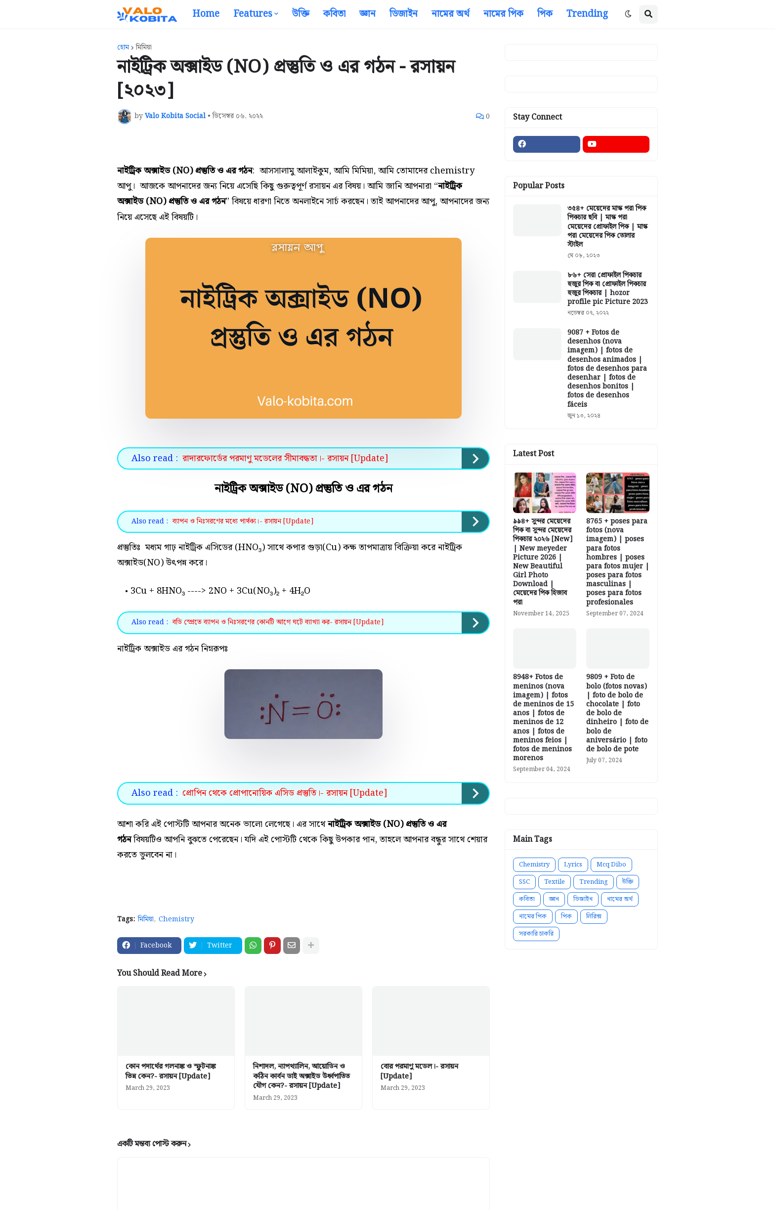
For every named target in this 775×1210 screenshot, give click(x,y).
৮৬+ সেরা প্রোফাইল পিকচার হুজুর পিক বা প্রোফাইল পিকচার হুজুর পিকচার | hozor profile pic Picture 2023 (607, 289)
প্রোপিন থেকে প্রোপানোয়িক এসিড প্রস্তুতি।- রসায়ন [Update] (284, 793)
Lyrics (573, 865)
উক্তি (627, 882)
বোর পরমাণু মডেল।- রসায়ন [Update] (419, 1071)
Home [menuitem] (205, 14)
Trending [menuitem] (587, 14)
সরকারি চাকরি (536, 934)
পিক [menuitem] (545, 14)
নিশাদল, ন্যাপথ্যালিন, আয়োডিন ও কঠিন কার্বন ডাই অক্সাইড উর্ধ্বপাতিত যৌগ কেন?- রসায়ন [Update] (301, 1076)
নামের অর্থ (620, 899)
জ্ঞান (554, 899)
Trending (593, 882)
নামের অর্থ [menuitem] (450, 14)
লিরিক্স (594, 916)
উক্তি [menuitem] (300, 14)
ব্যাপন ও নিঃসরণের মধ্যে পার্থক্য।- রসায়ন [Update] (242, 521)
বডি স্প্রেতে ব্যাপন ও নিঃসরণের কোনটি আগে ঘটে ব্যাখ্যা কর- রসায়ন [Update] (278, 622)
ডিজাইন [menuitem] (403, 14)
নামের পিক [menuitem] (503, 14)
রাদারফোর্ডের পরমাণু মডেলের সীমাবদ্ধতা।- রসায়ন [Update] (285, 458)
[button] (628, 14)
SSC (524, 882)
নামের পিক (533, 916)
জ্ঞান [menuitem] (367, 14)
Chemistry (176, 920)
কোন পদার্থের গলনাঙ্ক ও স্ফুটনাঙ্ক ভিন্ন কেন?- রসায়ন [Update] (170, 1071)
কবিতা (527, 899)
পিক (566, 916)
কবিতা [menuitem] (334, 14)
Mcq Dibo (611, 865)
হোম (123, 47)
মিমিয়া (144, 47)
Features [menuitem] (252, 14)
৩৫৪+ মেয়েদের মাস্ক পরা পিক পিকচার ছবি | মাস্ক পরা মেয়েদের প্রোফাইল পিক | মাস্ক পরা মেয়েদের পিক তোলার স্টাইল (607, 226)
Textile (554, 882)
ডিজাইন (583, 899)
